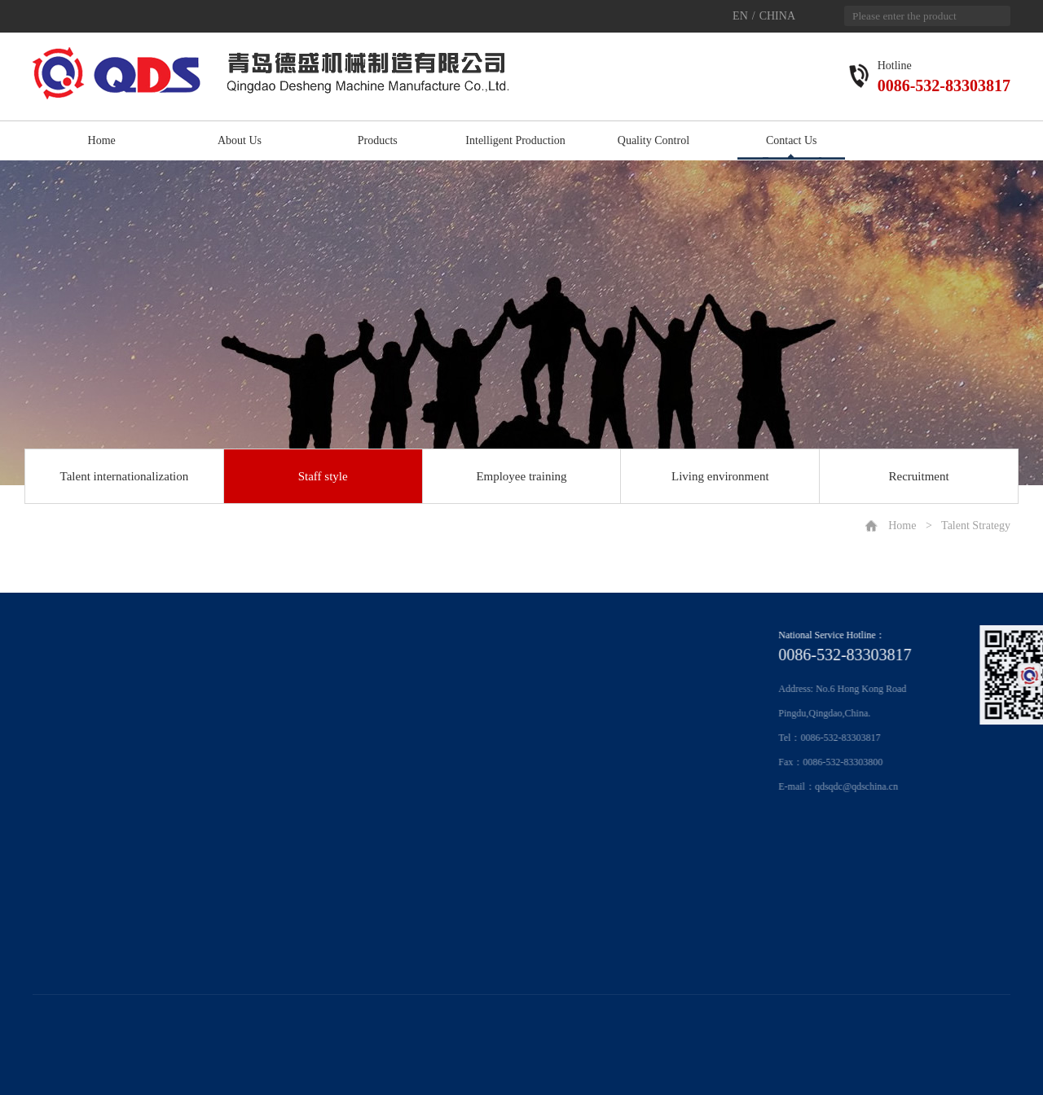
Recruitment (919, 476)
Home (102, 140)
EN (740, 16)
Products (378, 140)
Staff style (323, 476)
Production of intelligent (201, 722)
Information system (191, 700)
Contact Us (791, 140)
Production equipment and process (220, 678)
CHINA (777, 16)
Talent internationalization (124, 476)
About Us (240, 140)
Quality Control (653, 140)
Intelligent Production (515, 140)
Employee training (521, 476)
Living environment (720, 476)
